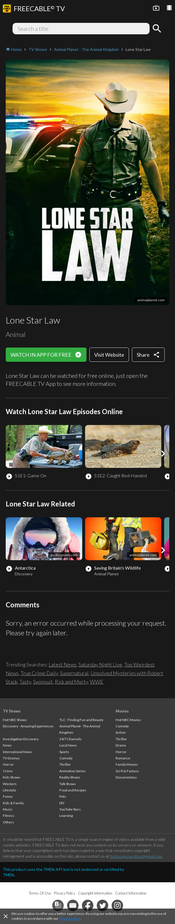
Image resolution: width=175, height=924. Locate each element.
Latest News (63, 664)
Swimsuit (43, 681)
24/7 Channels (70, 739)
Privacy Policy (69, 918)
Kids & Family (13, 803)
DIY (62, 803)
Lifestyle (9, 790)
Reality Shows (69, 777)
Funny (8, 796)
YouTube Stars (70, 809)
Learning (66, 815)
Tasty (25, 681)
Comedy (66, 758)
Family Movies (127, 764)
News (7, 745)
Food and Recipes (72, 790)
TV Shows (12, 711)
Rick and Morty (71, 681)
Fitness (8, 815)
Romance (123, 758)
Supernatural (74, 673)
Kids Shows (11, 777)
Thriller (65, 764)
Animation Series (72, 771)
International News (17, 752)
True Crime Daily (39, 673)
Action (121, 732)
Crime (8, 771)
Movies (122, 711)
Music (7, 809)
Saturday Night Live (100, 664)
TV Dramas (11, 758)
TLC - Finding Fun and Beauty (81, 720)
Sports (64, 752)
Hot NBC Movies (128, 720)
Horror (8, 764)
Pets (62, 796)
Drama (121, 745)
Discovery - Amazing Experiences (28, 726)
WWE (96, 681)
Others (8, 822)
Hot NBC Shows (15, 720)
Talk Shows (67, 784)
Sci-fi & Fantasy (127, 771)
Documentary (126, 777)
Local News (68, 745)
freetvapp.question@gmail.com (136, 856)
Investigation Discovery (21, 739)
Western (10, 784)
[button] (163, 453)
